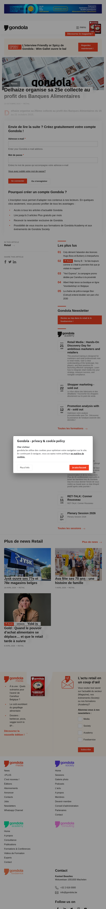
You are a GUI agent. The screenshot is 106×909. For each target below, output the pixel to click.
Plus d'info (24, 467)
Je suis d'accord (79, 467)
